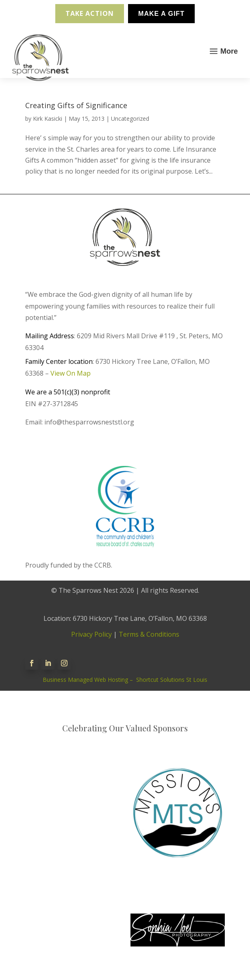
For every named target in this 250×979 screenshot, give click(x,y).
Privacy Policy (91, 634)
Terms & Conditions (149, 634)
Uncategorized (130, 118)
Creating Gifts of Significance (76, 105)
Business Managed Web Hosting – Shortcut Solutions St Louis (125, 679)
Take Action (89, 13)
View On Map (70, 373)
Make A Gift (161, 13)
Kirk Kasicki (47, 118)
